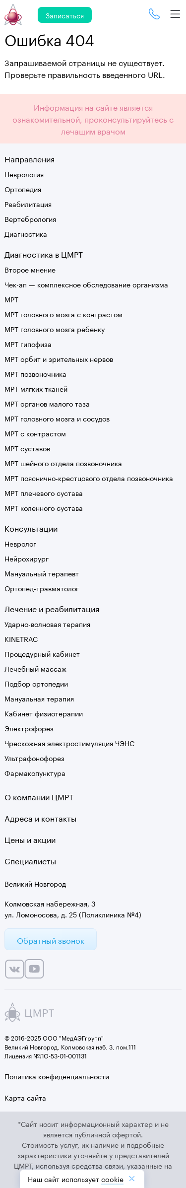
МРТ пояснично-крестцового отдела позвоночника (88, 477)
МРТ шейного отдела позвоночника (63, 462)
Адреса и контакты (40, 817)
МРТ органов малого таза (47, 403)
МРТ (11, 298)
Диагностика (25, 233)
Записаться (65, 14)
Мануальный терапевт (41, 572)
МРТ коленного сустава (43, 507)
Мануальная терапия (39, 698)
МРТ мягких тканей (35, 388)
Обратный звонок (50, 939)
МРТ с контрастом (35, 432)
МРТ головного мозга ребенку (54, 328)
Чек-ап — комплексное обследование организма (86, 284)
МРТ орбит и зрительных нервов (58, 358)
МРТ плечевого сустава (43, 492)
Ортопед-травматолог (41, 587)
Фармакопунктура (34, 772)
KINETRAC (21, 638)
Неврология (24, 173)
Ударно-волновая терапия (47, 623)
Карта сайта (25, 1097)
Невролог (20, 543)
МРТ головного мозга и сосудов (57, 418)
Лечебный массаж (35, 668)
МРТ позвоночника (35, 373)
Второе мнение (30, 269)
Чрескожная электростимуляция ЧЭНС (69, 742)
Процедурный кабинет (42, 653)
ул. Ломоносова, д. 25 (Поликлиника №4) (72, 913)
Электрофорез (29, 727)
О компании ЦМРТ (38, 796)
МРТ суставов (27, 447)
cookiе (112, 1178)
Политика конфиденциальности (56, 1075)
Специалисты (30, 860)
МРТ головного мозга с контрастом (63, 313)
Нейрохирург (26, 558)
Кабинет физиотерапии (43, 712)
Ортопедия (22, 188)
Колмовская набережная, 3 (50, 903)
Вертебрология (30, 218)
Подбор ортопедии (36, 683)
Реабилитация (28, 203)
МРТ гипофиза (28, 343)
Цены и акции (30, 839)
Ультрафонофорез (34, 757)
